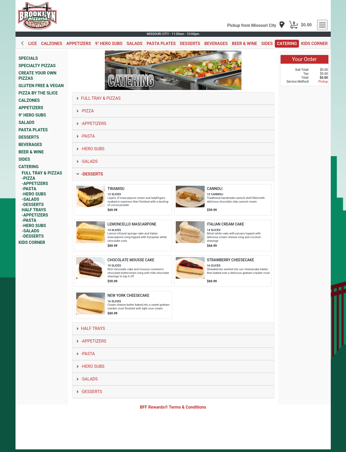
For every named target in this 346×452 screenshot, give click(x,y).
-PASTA (29, 188)
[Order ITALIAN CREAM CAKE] (222, 235)
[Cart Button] (293, 25)
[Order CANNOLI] (222, 199)
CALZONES (51, 43)
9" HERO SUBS (108, 43)
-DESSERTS (33, 204)
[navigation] (256, 25)
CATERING (287, 43)
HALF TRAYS (34, 209)
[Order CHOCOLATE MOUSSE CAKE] (123, 271)
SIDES (267, 43)
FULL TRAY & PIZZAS (42, 172)
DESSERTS (190, 43)
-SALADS (30, 199)
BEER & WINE (244, 43)
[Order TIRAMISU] (123, 199)
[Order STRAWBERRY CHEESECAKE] (222, 271)
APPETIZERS (78, 43)
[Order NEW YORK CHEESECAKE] (123, 305)
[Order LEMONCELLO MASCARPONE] (123, 235)
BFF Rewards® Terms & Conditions (173, 407)
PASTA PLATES (161, 43)
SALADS (134, 43)
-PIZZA (28, 178)
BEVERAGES (216, 43)
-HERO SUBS (34, 194)
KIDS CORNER (314, 43)
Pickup (323, 81)
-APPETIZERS (35, 183)
